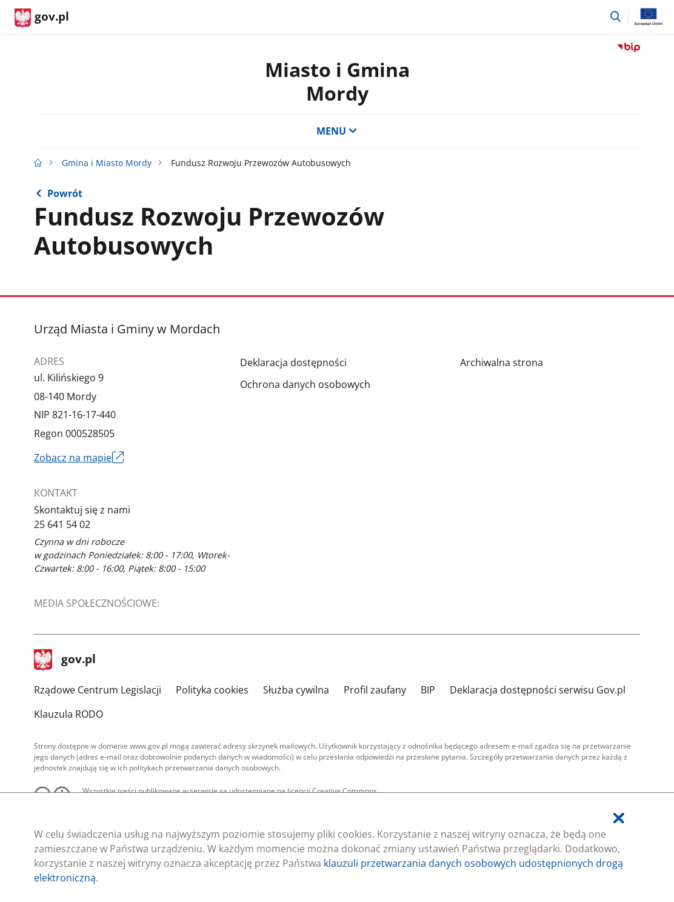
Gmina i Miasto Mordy (107, 163)
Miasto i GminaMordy (337, 80)
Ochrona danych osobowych (305, 384)
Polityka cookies (212, 690)
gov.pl (65, 660)
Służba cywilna (296, 690)
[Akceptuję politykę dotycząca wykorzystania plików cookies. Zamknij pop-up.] (618, 818)
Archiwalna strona (501, 362)
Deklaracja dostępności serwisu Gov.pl (538, 690)
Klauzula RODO (68, 714)
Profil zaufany (375, 690)
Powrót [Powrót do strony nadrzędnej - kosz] (64, 193)
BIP (428, 690)
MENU (337, 131)
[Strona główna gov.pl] (42, 18)
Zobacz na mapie (79, 457)
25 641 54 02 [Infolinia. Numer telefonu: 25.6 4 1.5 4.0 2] (62, 524)
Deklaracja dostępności (293, 362)
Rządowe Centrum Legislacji (97, 690)
